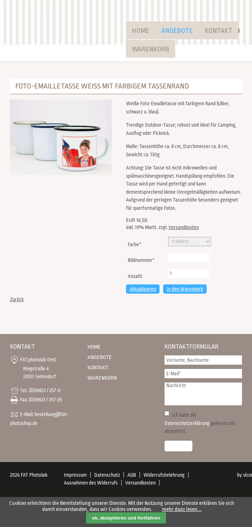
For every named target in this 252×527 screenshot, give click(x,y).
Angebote (177, 31)
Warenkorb (150, 49)
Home (140, 31)
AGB (131, 475)
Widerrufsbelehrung (164, 475)
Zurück (17, 299)
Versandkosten (183, 227)
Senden (178, 446)
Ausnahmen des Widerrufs (91, 483)
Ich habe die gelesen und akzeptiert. (200, 423)
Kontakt (218, 31)
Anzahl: (135, 276)
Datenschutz (107, 475)
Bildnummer (141, 259)
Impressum (75, 475)
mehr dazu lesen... (182, 509)
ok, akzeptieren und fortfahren (126, 518)
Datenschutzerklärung (187, 423)
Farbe (137, 243)
